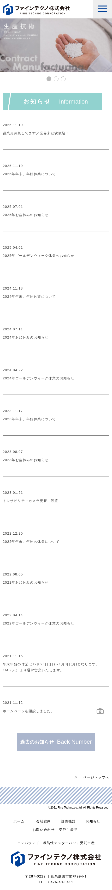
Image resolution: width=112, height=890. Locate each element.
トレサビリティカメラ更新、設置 (30, 501)
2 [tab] (56, 78)
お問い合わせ (44, 830)
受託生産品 (68, 830)
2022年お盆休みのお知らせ (26, 582)
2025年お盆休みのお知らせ (26, 215)
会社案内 (43, 821)
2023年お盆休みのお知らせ (26, 460)
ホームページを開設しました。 (29, 711)
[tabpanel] (56, 45)
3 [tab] (63, 78)
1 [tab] (49, 78)
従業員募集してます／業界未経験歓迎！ (36, 133)
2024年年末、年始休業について (29, 296)
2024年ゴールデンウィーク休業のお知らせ (39, 378)
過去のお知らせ (56, 741)
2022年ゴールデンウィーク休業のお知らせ (39, 623)
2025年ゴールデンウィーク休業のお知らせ (39, 256)
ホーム (18, 821)
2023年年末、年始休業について (29, 419)
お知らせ (93, 821)
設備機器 (68, 821)
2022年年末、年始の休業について (31, 542)
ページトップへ (96, 777)
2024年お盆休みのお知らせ (26, 337)
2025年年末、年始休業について (29, 174)
